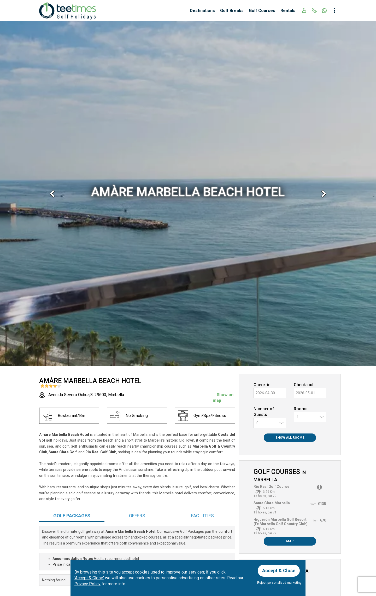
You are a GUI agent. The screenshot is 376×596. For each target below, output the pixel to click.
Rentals (287, 10)
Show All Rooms (289, 437)
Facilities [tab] (202, 515)
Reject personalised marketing (279, 583)
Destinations (202, 10)
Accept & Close (278, 570)
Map (289, 541)
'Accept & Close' (89, 577)
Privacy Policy (87, 583)
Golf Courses (262, 10)
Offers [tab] (137, 515)
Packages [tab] (71, 515)
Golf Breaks (232, 10)
